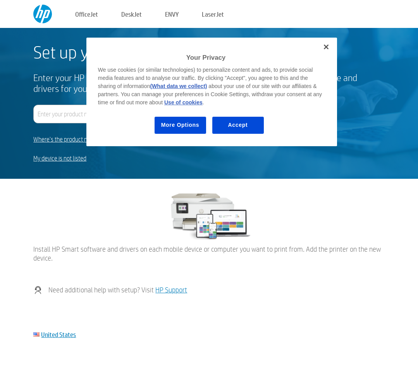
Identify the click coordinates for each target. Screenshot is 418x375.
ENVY (172, 14)
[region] (211, 92)
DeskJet (131, 14)
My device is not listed (59, 158)
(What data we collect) (178, 86)
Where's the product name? (67, 139)
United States (58, 334)
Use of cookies (183, 102)
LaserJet (213, 14)
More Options (180, 125)
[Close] (326, 46)
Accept (238, 125)
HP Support (171, 289)
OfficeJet (86, 14)
